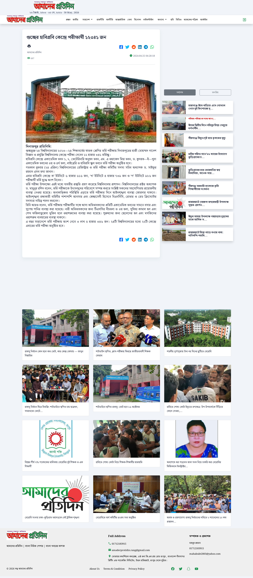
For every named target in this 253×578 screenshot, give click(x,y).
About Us (94, 569)
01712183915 (119, 544)
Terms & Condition (114, 569)
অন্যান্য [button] (161, 20)
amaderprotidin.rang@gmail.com (131, 550)
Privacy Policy (137, 569)
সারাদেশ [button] (86, 20)
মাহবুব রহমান (195, 543)
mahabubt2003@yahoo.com (205, 554)
